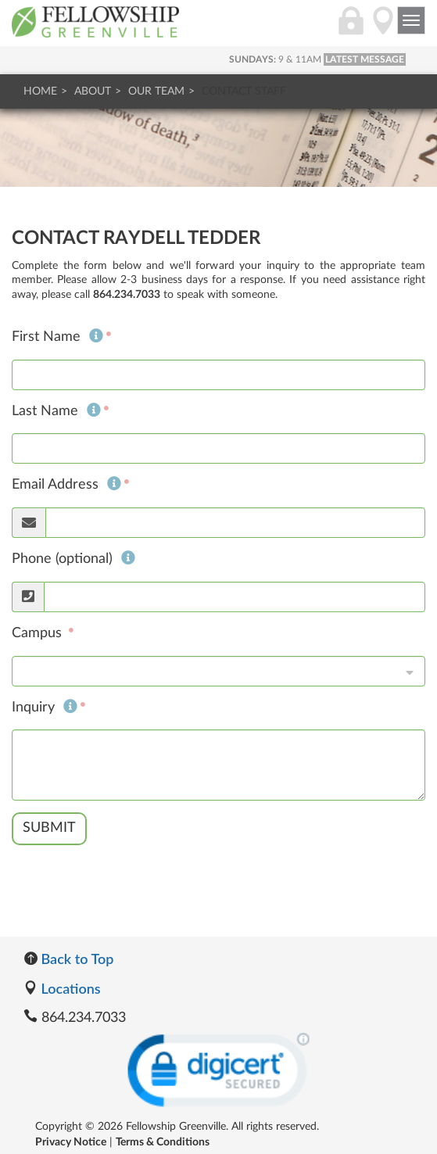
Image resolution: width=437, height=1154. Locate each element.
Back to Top (68, 958)
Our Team (156, 91)
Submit (49, 828)
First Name (57, 337)
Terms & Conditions (163, 1142)
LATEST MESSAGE (364, 59)
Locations (62, 988)
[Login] (351, 29)
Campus (39, 633)
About (92, 91)
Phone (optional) (73, 559)
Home (40, 91)
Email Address (66, 485)
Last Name (56, 411)
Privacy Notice (70, 1142)
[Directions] (383, 29)
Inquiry (44, 708)
